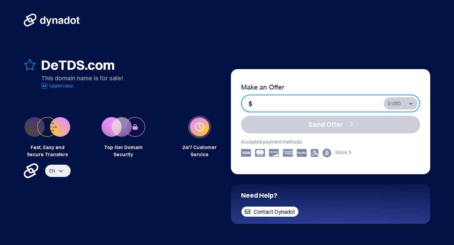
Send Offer (330, 124)
